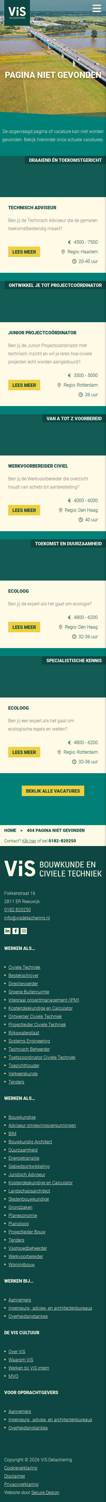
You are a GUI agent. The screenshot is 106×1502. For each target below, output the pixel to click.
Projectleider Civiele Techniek (37, 1024)
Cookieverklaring (20, 1468)
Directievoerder (23, 983)
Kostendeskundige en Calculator (40, 1008)
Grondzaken (20, 1207)
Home (10, 830)
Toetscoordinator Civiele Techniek (41, 1057)
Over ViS (16, 1351)
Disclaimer (14, 1476)
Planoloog (18, 1223)
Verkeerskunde (23, 1073)
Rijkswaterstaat (23, 1033)
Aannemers (19, 1300)
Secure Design (45, 1492)
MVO (13, 1376)
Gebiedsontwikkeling (29, 1166)
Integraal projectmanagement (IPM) (43, 1000)
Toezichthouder (23, 1065)
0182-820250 (62, 840)
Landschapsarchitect (29, 1191)
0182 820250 (17, 909)
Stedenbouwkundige (28, 1199)
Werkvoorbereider (25, 1256)
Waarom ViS (20, 1360)
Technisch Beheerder (29, 1049)
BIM (12, 1133)
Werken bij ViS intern (28, 1368)
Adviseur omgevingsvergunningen (42, 1125)
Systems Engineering (29, 1041)
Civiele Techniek (24, 967)
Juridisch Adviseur (26, 1174)
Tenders (16, 1082)
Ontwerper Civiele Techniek (35, 1016)
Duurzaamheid (23, 1150)
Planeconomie (22, 1215)
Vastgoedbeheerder (27, 1248)
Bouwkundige (22, 1117)
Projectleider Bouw (27, 1232)
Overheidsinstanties (28, 1316)
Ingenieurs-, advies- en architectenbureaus (50, 1308)
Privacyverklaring (21, 1484)
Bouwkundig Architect (30, 1142)
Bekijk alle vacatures (53, 791)
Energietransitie (23, 1158)
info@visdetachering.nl (27, 918)
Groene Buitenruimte (28, 992)
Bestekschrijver (23, 975)
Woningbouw (21, 1264)
